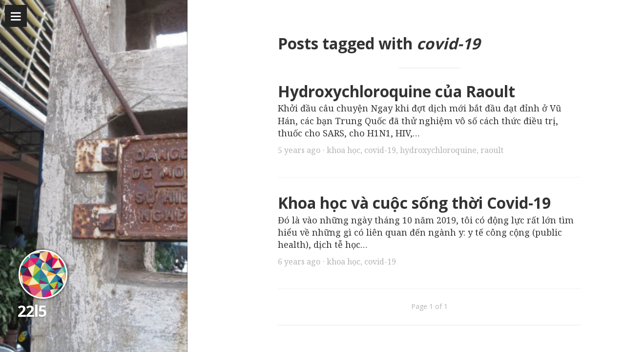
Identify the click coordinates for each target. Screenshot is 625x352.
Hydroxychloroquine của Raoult (396, 91)
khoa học (343, 150)
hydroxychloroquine (438, 150)
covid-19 (380, 150)
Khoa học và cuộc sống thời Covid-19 (414, 202)
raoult (491, 150)
